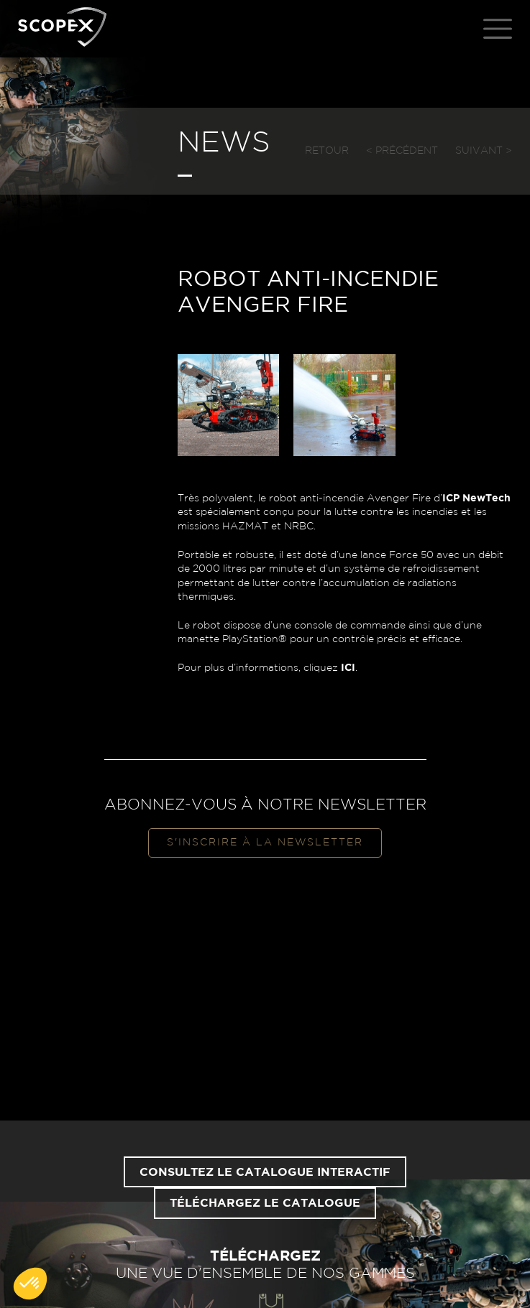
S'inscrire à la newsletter (265, 843)
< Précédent (402, 151)
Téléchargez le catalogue (265, 1203)
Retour (327, 151)
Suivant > (483, 151)
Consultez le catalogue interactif (265, 1172)
